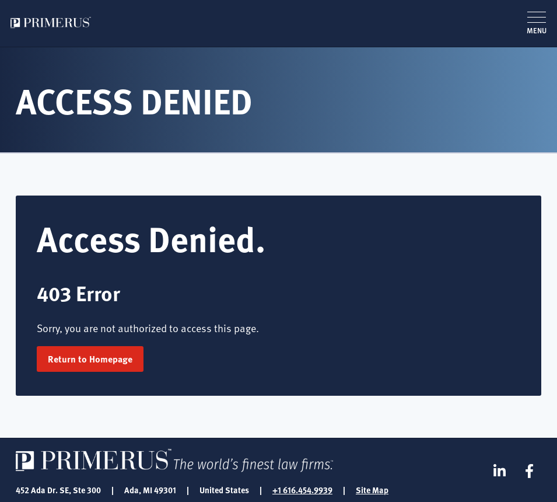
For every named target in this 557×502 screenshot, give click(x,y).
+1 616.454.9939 (302, 490)
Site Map (372, 490)
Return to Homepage (90, 358)
